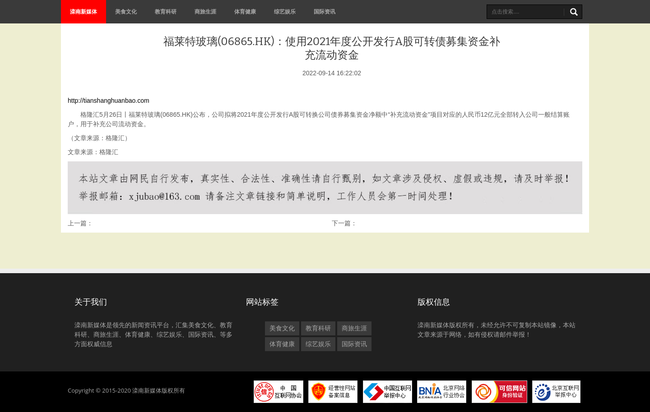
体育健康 (245, 11)
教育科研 (165, 11)
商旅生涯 (205, 11)
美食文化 (126, 11)
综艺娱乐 (285, 11)
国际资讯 (324, 11)
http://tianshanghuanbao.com (108, 100)
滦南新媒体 (83, 11)
